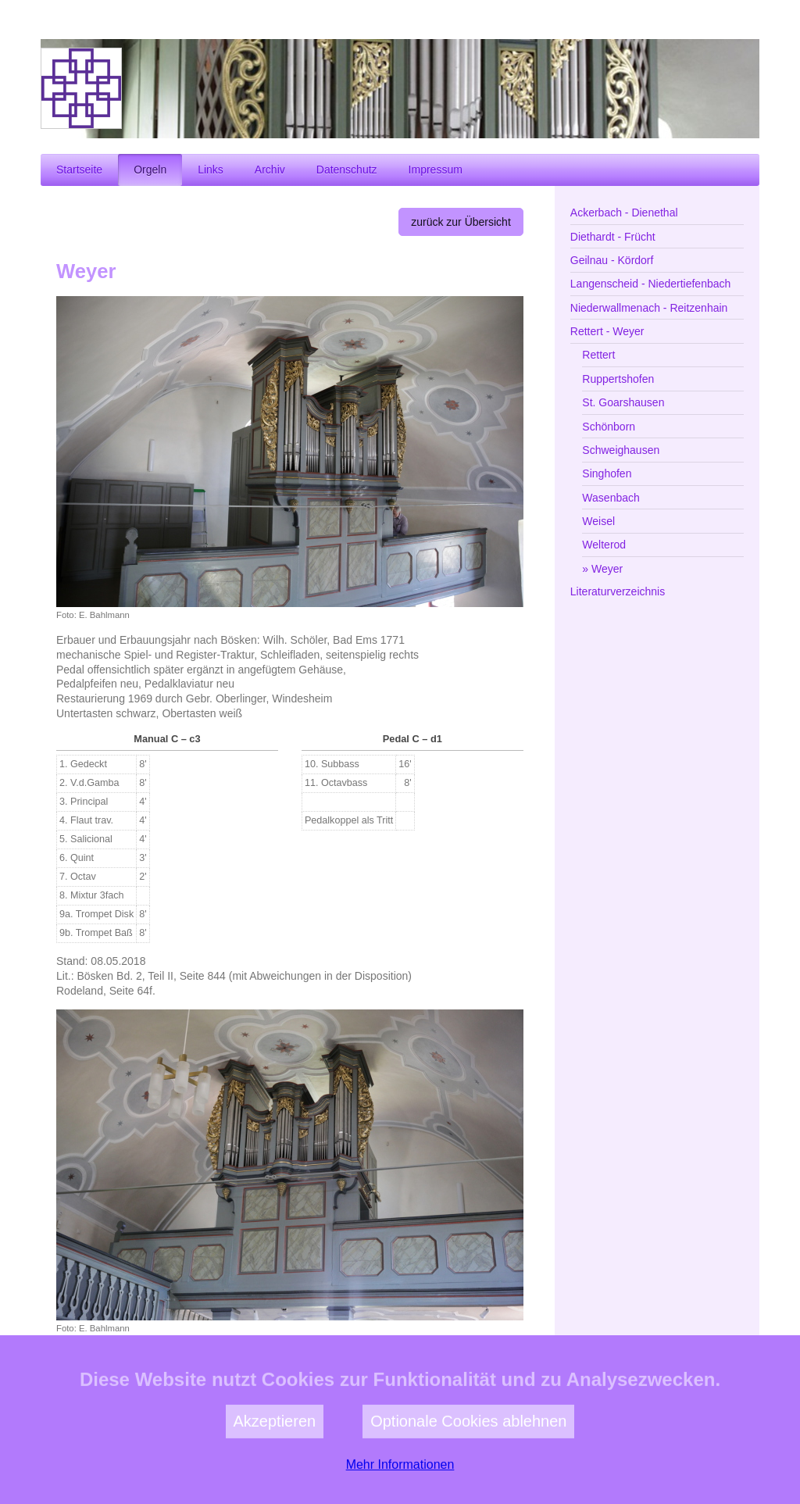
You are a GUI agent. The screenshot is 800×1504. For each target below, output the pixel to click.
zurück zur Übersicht (461, 222)
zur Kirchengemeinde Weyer (441, 1371)
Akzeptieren (275, 1459)
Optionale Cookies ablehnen (468, 1459)
